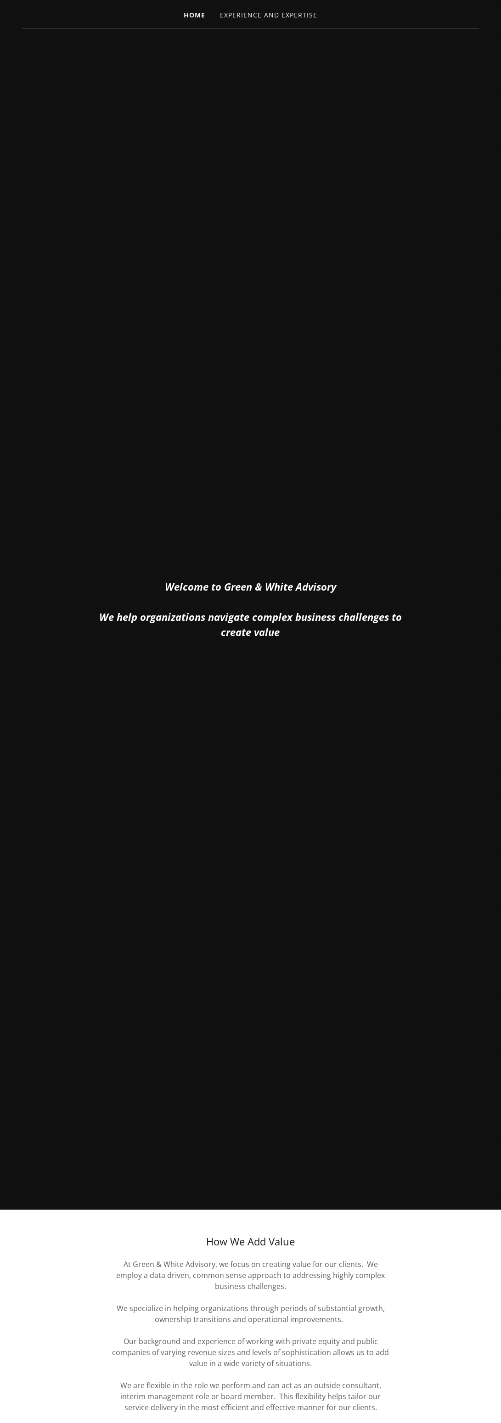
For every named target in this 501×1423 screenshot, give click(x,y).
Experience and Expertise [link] (268, 15)
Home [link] (194, 15)
